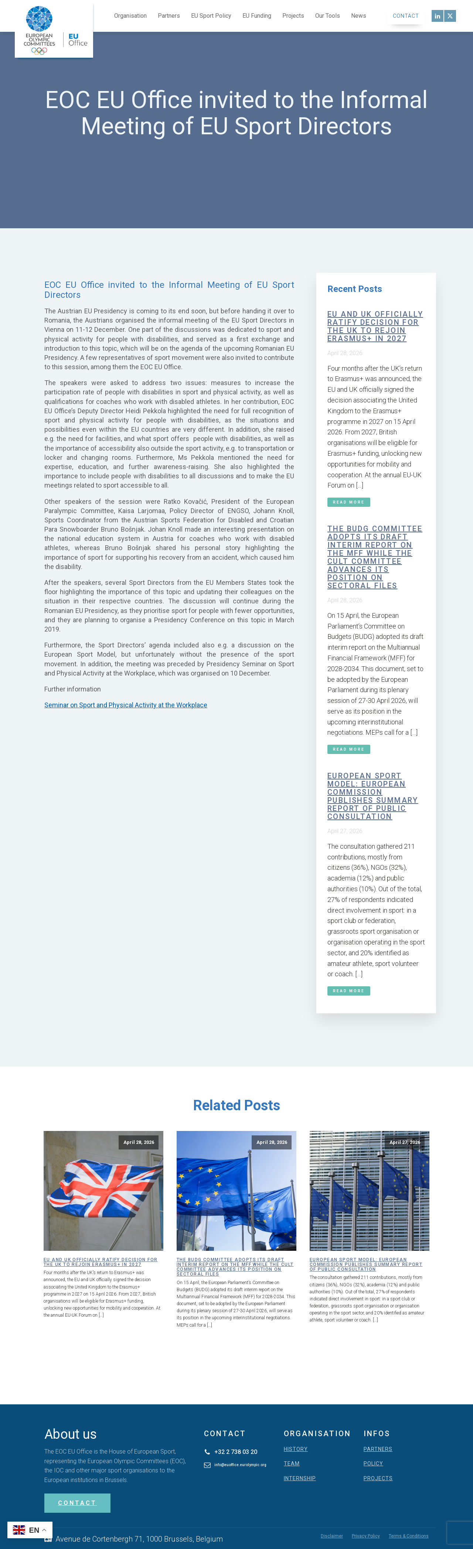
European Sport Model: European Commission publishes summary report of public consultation (372, 796)
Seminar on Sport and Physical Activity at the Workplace (125, 705)
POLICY (373, 1464)
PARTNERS (378, 1449)
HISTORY (296, 1449)
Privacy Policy (366, 1536)
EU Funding (256, 15)
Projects (293, 15)
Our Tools (327, 15)
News (358, 15)
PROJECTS (378, 1478)
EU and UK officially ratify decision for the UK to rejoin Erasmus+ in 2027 (375, 326)
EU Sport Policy (211, 15)
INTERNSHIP (300, 1478)
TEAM (292, 1464)
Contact (406, 16)
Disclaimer (332, 1536)
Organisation (130, 15)
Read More (349, 502)
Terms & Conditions (409, 1536)
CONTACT (77, 1502)
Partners (169, 15)
